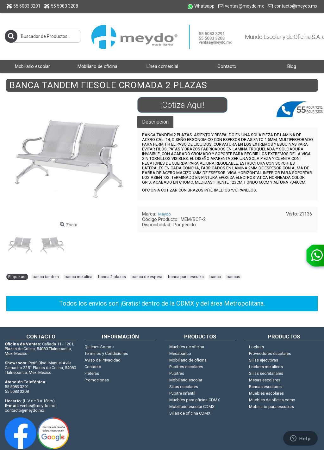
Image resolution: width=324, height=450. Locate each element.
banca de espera (147, 276)
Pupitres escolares (186, 366)
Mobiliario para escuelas (271, 406)
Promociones (96, 380)
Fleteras (91, 373)
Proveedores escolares (270, 353)
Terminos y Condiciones (106, 353)
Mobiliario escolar (185, 380)
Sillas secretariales (266, 373)
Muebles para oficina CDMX (194, 400)
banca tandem (46, 276)
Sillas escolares (183, 386)
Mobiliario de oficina (188, 360)
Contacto (92, 366)
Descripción (155, 122)
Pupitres (176, 373)
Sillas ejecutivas (263, 360)
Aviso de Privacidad (102, 360)
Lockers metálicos (266, 366)
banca (215, 276)
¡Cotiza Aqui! (182, 105)
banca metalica (78, 276)
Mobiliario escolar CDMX (192, 406)
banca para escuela (186, 276)
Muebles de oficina (186, 346)
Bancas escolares (265, 386)
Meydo (164, 214)
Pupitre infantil (182, 393)
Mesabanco (180, 353)
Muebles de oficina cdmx (272, 400)
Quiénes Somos (99, 346)
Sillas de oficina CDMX (189, 413)
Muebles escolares (266, 393)
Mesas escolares (264, 380)
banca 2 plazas (112, 276)
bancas (233, 276)
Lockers (256, 346)
